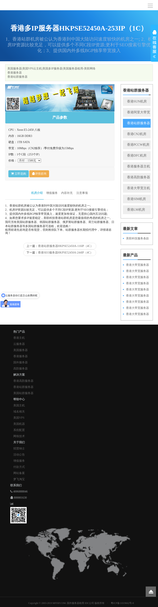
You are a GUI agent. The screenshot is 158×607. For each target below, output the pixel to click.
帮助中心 (19, 399)
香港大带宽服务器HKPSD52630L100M (136, 271)
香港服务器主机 (138, 166)
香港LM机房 (136, 209)
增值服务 (52, 192)
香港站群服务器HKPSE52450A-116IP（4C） (65, 246)
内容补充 (67, 192)
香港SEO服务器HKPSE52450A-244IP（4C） (65, 252)
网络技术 (19, 436)
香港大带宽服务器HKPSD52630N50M (136, 290)
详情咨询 (39, 173)
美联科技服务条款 (137, 238)
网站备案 (19, 473)
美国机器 (19, 423)
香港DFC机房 (137, 155)
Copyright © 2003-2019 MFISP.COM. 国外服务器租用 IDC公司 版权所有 (66, 603)
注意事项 (82, 192)
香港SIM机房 (136, 199)
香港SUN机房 (137, 101)
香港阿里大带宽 (138, 112)
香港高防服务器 (138, 177)
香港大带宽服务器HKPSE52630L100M (136, 277)
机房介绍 (37, 192)
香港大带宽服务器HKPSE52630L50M (136, 302)
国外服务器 (20, 362)
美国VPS (18, 417)
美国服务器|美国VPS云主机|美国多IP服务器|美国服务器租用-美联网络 (51, 68)
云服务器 (19, 344)
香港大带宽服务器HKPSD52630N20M (136, 314)
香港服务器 (14, 72)
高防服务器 (20, 368)
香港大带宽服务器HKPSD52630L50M (136, 296)
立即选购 (18, 173)
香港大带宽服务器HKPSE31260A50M (136, 308)
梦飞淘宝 (19, 479)
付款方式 (19, 466)
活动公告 (19, 454)
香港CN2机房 (136, 134)
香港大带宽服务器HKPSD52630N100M (136, 265)
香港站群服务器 (17, 76)
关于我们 (19, 442)
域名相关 (19, 411)
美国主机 (19, 405)
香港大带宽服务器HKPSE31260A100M (136, 283)
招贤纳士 (19, 448)
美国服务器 (20, 350)
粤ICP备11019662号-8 (122, 603)
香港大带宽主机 (138, 188)
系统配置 (19, 430)
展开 (154, 45)
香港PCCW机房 (138, 144)
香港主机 (19, 337)
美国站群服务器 (23, 393)
